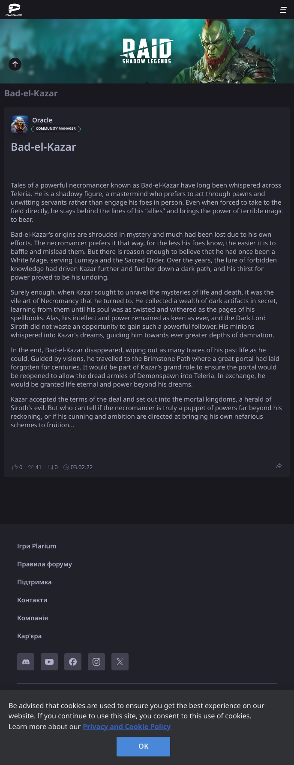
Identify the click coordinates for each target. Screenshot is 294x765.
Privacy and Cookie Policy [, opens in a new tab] (127, 726)
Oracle (42, 120)
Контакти (32, 600)
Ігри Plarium (37, 546)
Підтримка (34, 582)
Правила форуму (44, 564)
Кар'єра (29, 636)
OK (143, 746)
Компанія (32, 618)
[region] (147, 727)
